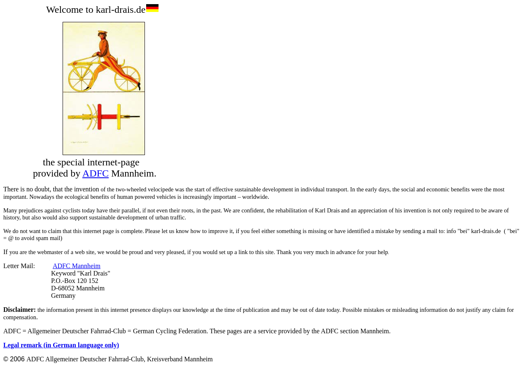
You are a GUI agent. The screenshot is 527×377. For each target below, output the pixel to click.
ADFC (95, 173)
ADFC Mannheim (76, 265)
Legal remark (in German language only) (61, 345)
